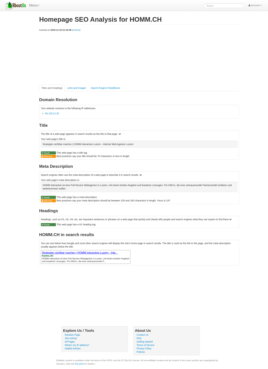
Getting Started (145, 341)
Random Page (72, 334)
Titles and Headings (51, 88)
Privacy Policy (144, 348)
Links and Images (76, 88)
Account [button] (255, 5)
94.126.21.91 (52, 113)
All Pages (70, 341)
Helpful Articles (73, 348)
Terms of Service (145, 345)
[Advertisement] (139, 58)
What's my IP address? (77, 345)
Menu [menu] (34, 5)
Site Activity (71, 338)
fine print (79, 364)
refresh (76, 30)
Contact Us (142, 334)
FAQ (139, 338)
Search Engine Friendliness (105, 88)
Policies (141, 352)
